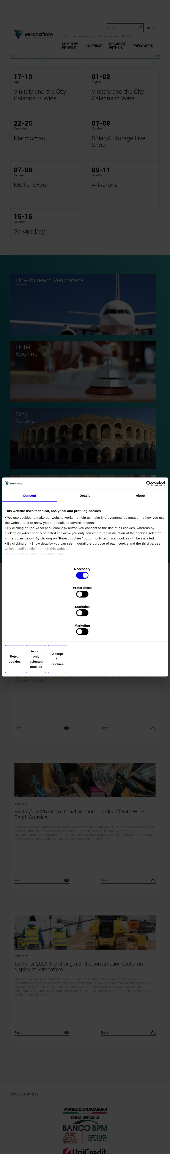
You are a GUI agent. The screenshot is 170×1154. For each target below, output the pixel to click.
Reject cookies (31, 631)
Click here (15, 588)
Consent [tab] (29, 529)
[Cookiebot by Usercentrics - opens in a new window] (146, 517)
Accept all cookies (139, 631)
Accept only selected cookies (85, 630)
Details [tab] (85, 529)
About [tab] (140, 529)
